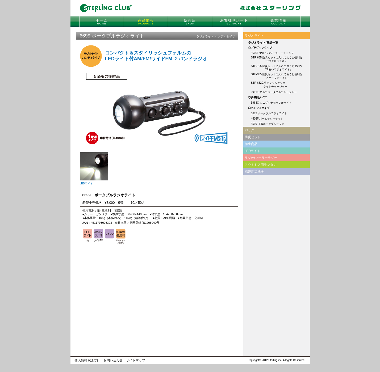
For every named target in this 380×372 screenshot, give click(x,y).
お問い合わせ (113, 360)
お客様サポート (234, 21)
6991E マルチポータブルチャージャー (274, 92)
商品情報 (146, 21)
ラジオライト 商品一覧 (263, 42)
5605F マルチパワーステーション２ (272, 53)
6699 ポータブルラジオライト (269, 113)
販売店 (190, 21)
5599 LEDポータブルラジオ (268, 123)
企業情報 (278, 21)
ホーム (102, 21)
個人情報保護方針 (87, 360)
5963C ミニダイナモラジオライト (271, 102)
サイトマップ (135, 360)
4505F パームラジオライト (267, 118)
